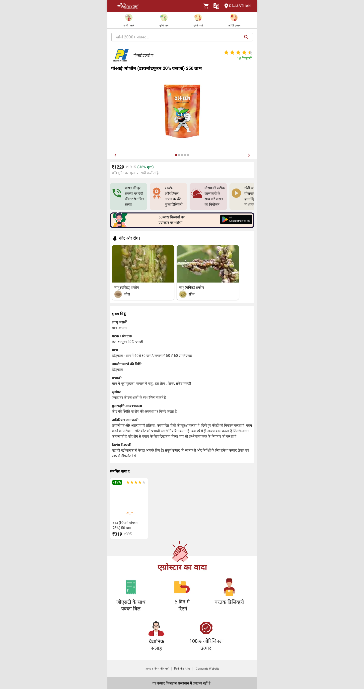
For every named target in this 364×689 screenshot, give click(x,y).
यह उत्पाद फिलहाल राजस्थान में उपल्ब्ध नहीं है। (182, 683)
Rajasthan (236, 6)
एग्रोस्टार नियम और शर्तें (156, 668)
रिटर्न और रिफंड (182, 668)
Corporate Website (207, 668)
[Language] (216, 6)
